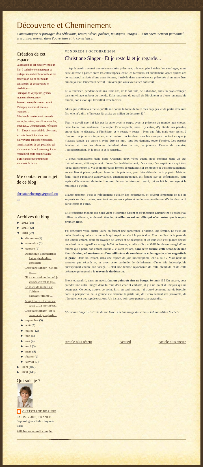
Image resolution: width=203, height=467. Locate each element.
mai (28, 341)
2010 (25, 233)
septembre (32, 320)
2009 (25, 367)
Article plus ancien (172, 342)
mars (29, 351)
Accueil (125, 342)
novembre (32, 243)
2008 (25, 372)
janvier (30, 361)
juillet (29, 330)
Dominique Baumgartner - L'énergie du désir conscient (41, 258)
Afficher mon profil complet (35, 431)
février (30, 356)
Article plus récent (78, 342)
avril (28, 346)
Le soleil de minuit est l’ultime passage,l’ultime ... (39, 291)
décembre (31, 238)
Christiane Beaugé (39, 411)
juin (28, 335)
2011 (25, 227)
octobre (30, 248)
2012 (25, 222)
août (28, 325)
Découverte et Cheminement (64, 25)
